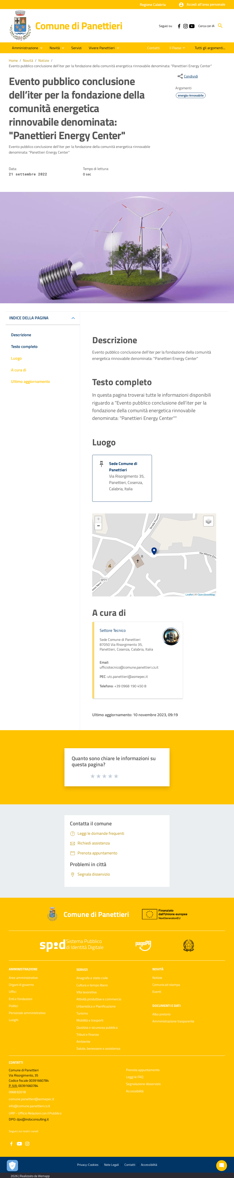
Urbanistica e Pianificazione (96, 1006)
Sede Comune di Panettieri (123, 466)
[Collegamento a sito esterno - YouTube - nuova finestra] (191, 25)
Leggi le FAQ (134, 1076)
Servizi (82, 969)
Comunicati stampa (166, 984)
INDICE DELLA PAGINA (28, 318)
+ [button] (98, 519)
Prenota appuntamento (143, 1069)
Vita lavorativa (86, 992)
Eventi (156, 991)
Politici (13, 1005)
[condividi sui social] (187, 76)
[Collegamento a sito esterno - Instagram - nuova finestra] (185, 25)
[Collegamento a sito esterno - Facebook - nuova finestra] (179, 25)
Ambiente (83, 1041)
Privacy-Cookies (88, 1164)
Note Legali (111, 1164)
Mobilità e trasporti (89, 1020)
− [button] (98, 526)
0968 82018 (17, 1092)
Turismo (82, 1013)
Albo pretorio (161, 1014)
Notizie (43, 60)
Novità (28, 60)
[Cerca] (220, 26)
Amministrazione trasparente (173, 1021)
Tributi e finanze (87, 1034)
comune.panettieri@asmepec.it (31, 1099)
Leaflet (189, 594)
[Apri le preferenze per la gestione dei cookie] (12, 1165)
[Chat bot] (221, 1165)
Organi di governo (21, 984)
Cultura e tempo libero (92, 985)
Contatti (16, 1062)
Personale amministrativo (27, 1012)
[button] (202, 4)
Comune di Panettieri (78, 25)
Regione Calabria (153, 4)
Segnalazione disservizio (143, 1083)
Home (13, 60)
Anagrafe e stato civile (92, 977)
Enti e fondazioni (20, 998)
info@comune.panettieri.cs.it (29, 1106)
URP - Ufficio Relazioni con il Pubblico (35, 1113)
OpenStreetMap (206, 594)
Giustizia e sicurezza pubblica (97, 1027)
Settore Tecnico (113, 630)
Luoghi (13, 1019)
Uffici (12, 991)
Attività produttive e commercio (98, 999)
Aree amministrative (23, 977)
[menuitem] (152, 48)
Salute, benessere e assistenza (98, 1048)
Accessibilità (135, 1091)
